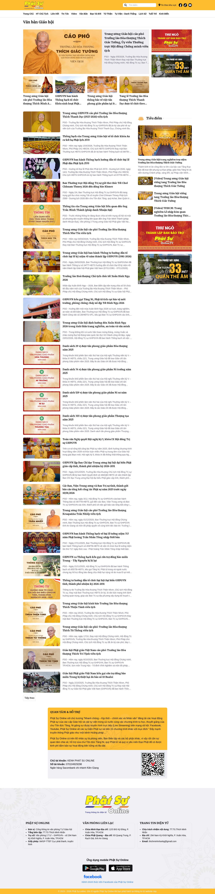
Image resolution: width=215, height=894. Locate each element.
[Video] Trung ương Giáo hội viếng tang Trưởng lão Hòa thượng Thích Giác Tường (171, 182)
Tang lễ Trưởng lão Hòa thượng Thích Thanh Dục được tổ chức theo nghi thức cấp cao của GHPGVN (133, 103)
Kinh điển (164, 14)
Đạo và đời (95, 14)
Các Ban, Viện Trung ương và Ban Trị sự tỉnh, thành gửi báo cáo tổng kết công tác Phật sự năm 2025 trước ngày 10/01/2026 (95, 489)
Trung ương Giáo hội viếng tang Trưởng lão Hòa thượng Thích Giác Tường (171, 197)
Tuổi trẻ (153, 14)
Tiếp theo (29, 698)
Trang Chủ (28, 14)
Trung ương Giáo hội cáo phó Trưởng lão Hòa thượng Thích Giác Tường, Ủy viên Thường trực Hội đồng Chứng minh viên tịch (126, 42)
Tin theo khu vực (167, 5)
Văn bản (83, 14)
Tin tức (65, 14)
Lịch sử (142, 14)
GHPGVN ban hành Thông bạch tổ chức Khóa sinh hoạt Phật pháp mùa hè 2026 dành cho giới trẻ (69, 103)
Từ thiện (108, 14)
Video (74, 14)
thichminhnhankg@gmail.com (162, 841)
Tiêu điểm (154, 118)
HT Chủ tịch (42, 14)
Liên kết (55, 14)
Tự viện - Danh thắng (125, 14)
